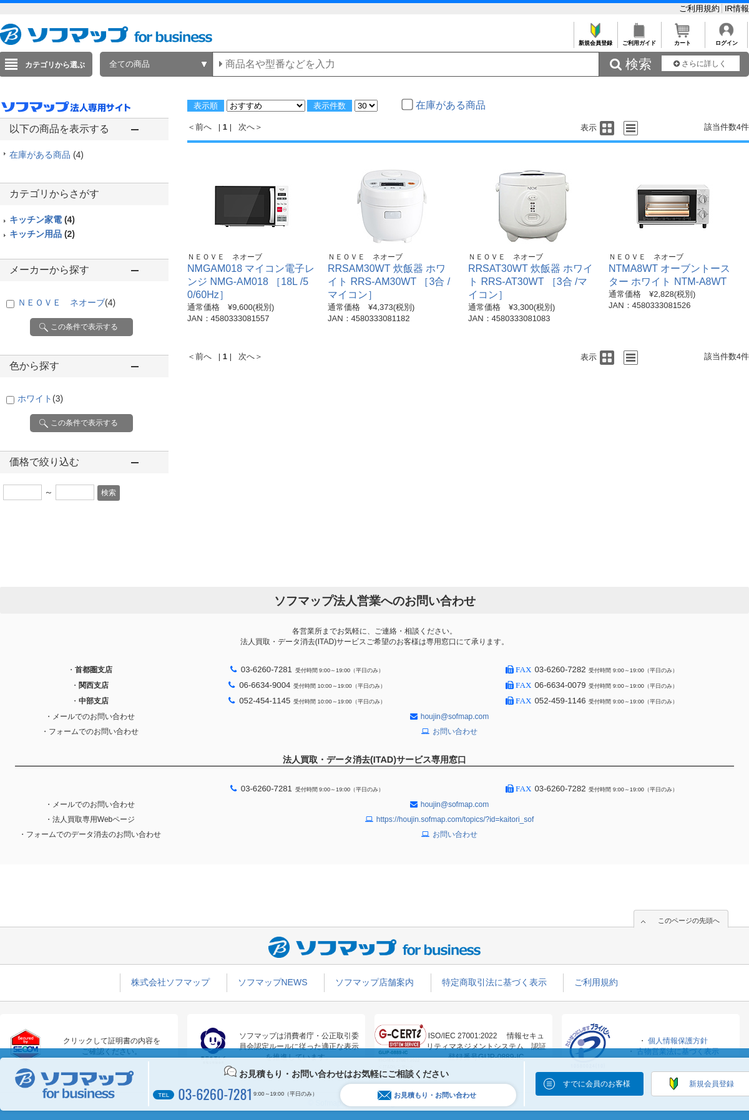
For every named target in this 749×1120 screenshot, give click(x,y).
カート (682, 39)
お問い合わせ (455, 731)
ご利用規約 (700, 8)
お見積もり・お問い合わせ (427, 1095)
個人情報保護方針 (678, 1040)
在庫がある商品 (46, 155)
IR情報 (737, 8)
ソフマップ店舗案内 (374, 982)
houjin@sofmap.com (455, 716)
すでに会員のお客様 (596, 1083)
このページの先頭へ (689, 920)
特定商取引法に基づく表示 (494, 982)
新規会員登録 (595, 39)
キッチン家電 (42, 219)
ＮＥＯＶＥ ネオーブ (66, 302)
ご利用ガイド (639, 39)
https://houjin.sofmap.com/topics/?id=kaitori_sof (455, 819)
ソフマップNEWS (273, 982)
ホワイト (40, 398)
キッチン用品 (42, 234)
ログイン (726, 39)
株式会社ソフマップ (170, 982)
